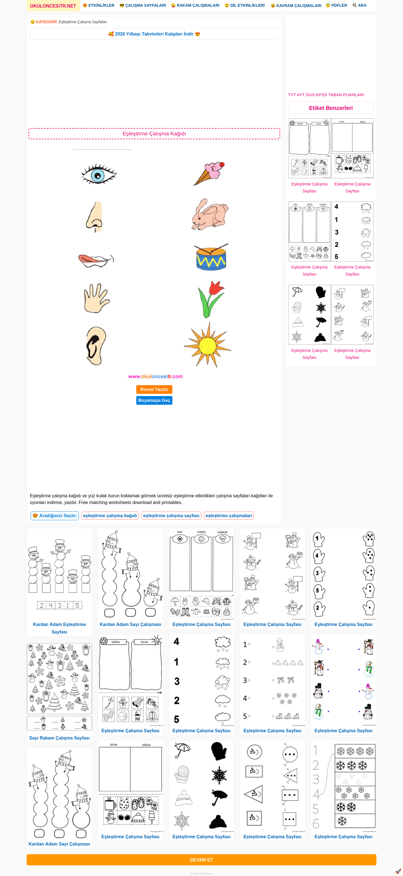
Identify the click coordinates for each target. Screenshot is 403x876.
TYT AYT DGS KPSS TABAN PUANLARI (326, 94)
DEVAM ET (201, 860)
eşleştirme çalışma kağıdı (110, 515)
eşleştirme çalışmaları (229, 515)
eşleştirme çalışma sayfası (171, 515)
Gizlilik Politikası (202, 873)
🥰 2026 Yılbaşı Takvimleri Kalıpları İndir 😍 (154, 34)
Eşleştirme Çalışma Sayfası (131, 730)
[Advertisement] (154, 83)
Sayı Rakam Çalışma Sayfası (59, 738)
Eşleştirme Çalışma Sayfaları (83, 22)
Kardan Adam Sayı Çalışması (59, 844)
